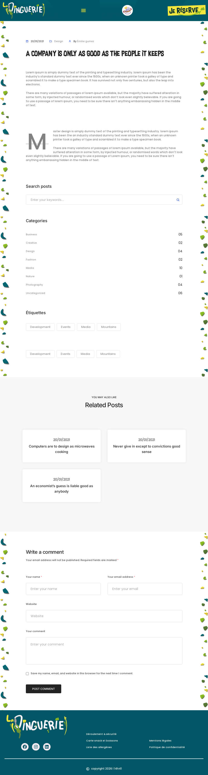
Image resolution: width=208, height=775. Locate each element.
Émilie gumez (86, 41)
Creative (31, 243)
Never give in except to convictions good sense (146, 449)
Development (40, 354)
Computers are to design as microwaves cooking (61, 449)
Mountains (108, 354)
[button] (83, 10)
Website (31, 604)
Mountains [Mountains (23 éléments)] (108, 327)
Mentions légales (160, 740)
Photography (34, 284)
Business (31, 234)
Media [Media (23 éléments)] (86, 327)
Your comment (35, 631)
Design (58, 41)
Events (65, 354)
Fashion (31, 259)
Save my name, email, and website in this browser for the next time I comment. (82, 673)
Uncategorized (36, 293)
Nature (30, 276)
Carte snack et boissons (102, 740)
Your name (34, 577)
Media (30, 268)
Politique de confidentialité (167, 747)
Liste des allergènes (99, 747)
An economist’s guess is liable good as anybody (61, 488)
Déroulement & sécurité (101, 733)
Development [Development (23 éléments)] (40, 327)
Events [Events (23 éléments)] (66, 327)
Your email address (121, 577)
